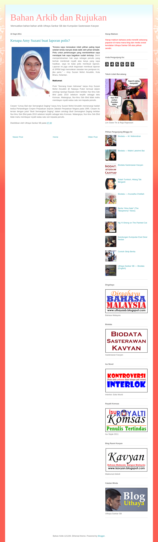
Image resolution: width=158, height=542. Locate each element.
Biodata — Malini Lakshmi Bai (131, 151)
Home (55, 137)
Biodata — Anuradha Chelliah (131, 194)
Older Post (93, 137)
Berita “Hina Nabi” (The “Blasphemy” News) (128, 209)
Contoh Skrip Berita (126, 251)
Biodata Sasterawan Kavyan (130, 165)
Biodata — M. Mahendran (129, 136)
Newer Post (18, 137)
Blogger (101, 536)
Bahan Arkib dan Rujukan (58, 17)
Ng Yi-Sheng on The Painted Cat (132, 223)
